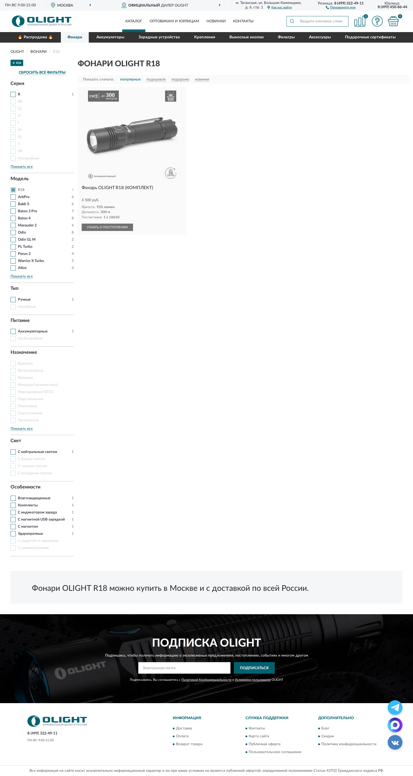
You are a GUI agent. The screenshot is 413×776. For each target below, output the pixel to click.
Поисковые (27, 406)
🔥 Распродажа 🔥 (35, 37)
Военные (25, 378)
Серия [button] (17, 83)
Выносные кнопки (246, 37)
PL (20, 137)
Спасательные (30, 413)
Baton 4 (24, 218)
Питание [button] (20, 320)
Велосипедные (30, 370)
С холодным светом (35, 473)
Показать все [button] (22, 167)
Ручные (24, 299)
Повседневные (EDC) (35, 392)
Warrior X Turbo (31, 261)
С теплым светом (32, 466)
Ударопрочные (30, 534)
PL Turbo (25, 247)
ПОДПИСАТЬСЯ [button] (254, 668)
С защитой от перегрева (38, 541)
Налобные (27, 307)
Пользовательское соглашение (275, 752)
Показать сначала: (98, 79)
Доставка (184, 728)
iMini (22, 268)
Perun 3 (24, 254)
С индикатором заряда (37, 512)
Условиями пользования (253, 679)
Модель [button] (20, 179)
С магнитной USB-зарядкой (41, 519)
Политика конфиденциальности (348, 744)
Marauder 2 (27, 225)
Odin (22, 232)
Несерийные (28, 158)
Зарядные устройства (159, 37)
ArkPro (24, 197)
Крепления (204, 37)
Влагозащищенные (34, 498)
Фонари (74, 37)
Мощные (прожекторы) (38, 385)
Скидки (327, 736)
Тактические (28, 420)
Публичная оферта (265, 744)
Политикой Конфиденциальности (206, 679)
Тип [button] (14, 288)
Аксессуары (320, 37)
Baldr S (23, 204)
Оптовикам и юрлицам (174, 21)
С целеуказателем (33, 548)
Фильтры (286, 37)
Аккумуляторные (32, 331)
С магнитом (28, 526)
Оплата (182, 736)
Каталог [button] (133, 21)
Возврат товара (189, 744)
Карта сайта (259, 736)
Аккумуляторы (110, 37)
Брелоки (25, 363)
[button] (341, 7)
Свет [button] (16, 441)
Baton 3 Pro (27, 211)
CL (20, 108)
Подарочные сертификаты (370, 37)
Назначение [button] (24, 352)
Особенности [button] (26, 487)
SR (20, 151)
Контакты (243, 21)
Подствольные (30, 399)
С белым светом (31, 459)
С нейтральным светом (37, 452)
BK (20, 101)
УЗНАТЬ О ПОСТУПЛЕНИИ (107, 227)
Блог (325, 728)
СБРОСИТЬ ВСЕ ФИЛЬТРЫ (42, 72)
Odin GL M (27, 239)
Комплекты (28, 505)
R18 (21, 190)
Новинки (216, 21)
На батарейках (30, 338)
